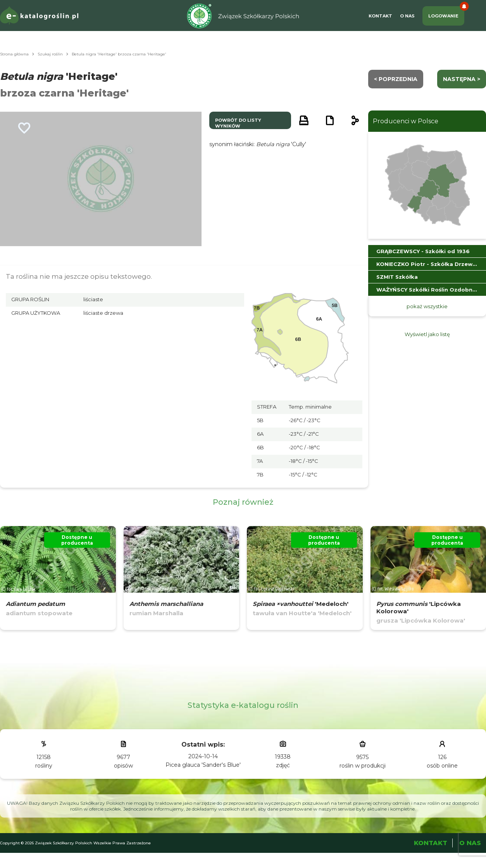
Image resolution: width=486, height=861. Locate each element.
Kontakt (380, 16)
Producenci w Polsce (405, 121)
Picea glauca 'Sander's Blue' (203, 764)
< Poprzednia (395, 79)
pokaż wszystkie (427, 306)
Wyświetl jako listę (427, 334)
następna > (461, 79)
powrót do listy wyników (238, 123)
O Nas (407, 16)
